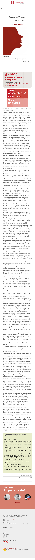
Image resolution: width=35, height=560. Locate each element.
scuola (24, 58)
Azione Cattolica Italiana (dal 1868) (10, 58)
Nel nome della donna (11, 548)
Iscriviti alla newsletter (8, 544)
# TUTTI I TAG (26, 61)
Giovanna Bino (18, 24)
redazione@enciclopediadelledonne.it (13, 519)
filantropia (20, 58)
